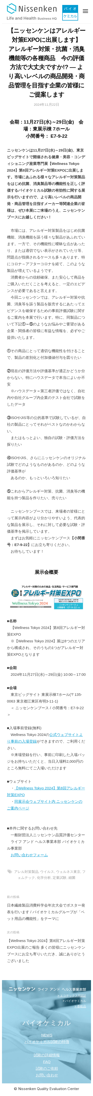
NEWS (46, 1035)
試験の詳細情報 (47, 1055)
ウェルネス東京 (68, 872)
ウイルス (47, 872)
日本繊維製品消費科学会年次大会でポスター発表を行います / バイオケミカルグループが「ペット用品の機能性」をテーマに (46, 912)
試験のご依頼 (47, 1068)
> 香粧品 (80, 1006)
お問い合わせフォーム (29, 855)
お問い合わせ (47, 1075)
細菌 (71, 878)
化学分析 (44, 878)
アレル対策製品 (26, 872)
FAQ (47, 1062)
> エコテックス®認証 (72, 995)
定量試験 (59, 878)
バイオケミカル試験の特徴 (47, 1042)
